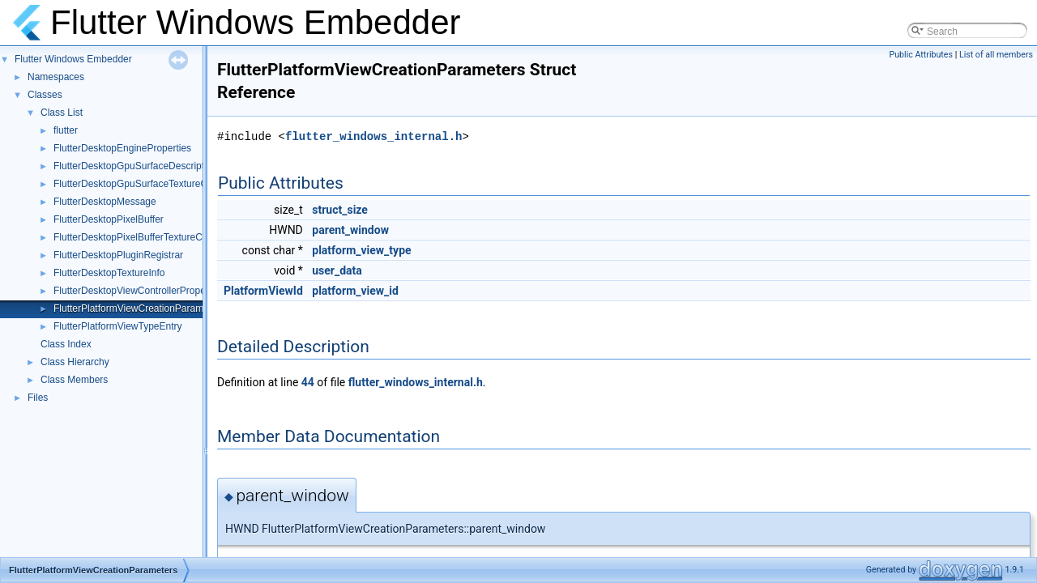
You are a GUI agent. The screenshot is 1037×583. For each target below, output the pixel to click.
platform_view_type (361, 250)
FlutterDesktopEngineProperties (122, 148)
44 (307, 382)
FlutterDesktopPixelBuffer (108, 219)
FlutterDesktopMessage (104, 201)
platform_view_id (355, 290)
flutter (65, 130)
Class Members (74, 379)
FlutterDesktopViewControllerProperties (138, 290)
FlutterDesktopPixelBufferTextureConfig (138, 237)
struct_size (340, 209)
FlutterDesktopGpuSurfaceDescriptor (133, 166)
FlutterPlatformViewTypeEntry (117, 326)
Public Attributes (921, 54)
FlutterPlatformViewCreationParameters (139, 308)
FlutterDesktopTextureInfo (108, 273)
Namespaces (56, 77)
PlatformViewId (263, 290)
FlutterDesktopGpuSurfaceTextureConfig (140, 183)
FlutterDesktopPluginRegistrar (118, 255)
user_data (337, 270)
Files (38, 397)
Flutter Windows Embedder (73, 59)
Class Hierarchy (75, 362)
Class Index (66, 344)
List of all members (996, 54)
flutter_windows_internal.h (373, 136)
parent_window (350, 229)
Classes (45, 94)
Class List (62, 112)
